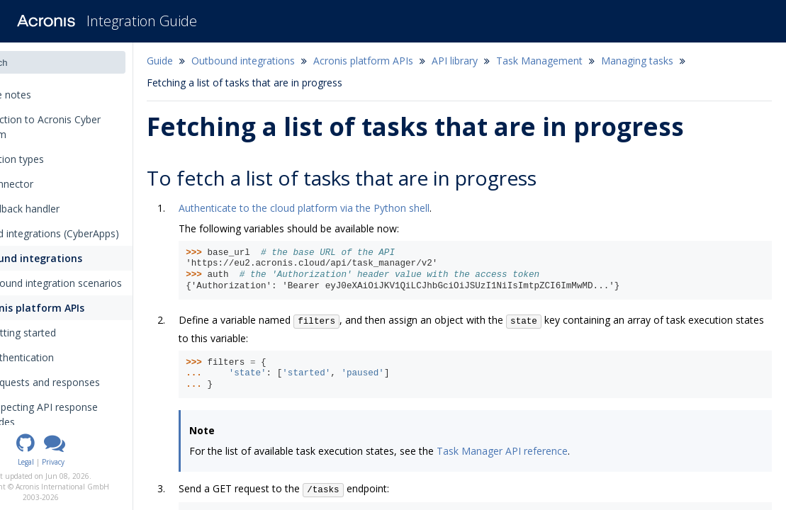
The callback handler (59, 208)
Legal (77, 462)
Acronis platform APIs (75, 307)
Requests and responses (94, 382)
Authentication (67, 357)
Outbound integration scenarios (95, 283)
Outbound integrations (69, 258)
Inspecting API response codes (93, 414)
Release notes (49, 94)
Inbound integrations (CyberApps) (89, 233)
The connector (46, 184)
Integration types (56, 159)
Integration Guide (141, 20)
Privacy (104, 462)
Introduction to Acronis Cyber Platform (80, 127)
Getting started (68, 332)
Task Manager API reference (553, 451)
